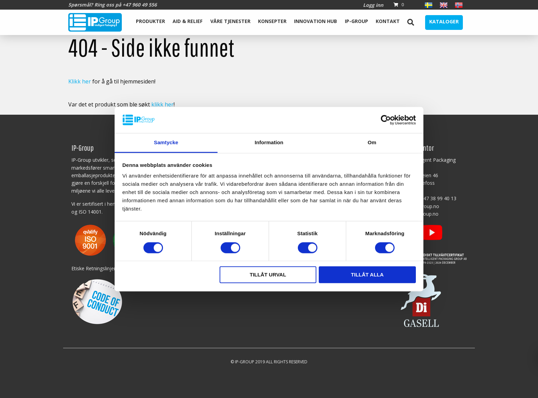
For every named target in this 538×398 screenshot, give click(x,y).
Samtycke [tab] (166, 143)
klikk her (162, 104)
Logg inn (373, 5)
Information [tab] (269, 143)
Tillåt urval (268, 275)
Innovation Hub (315, 21)
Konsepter (272, 21)
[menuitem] (150, 22)
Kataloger (444, 21)
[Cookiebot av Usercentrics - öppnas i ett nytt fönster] (386, 120)
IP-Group (356, 21)
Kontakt (388, 21)
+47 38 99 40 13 (438, 198)
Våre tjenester (230, 21)
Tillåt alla (367, 275)
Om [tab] (371, 143)
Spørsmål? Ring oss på (112, 4)
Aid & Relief (187, 21)
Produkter (150, 21)
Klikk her (79, 81)
